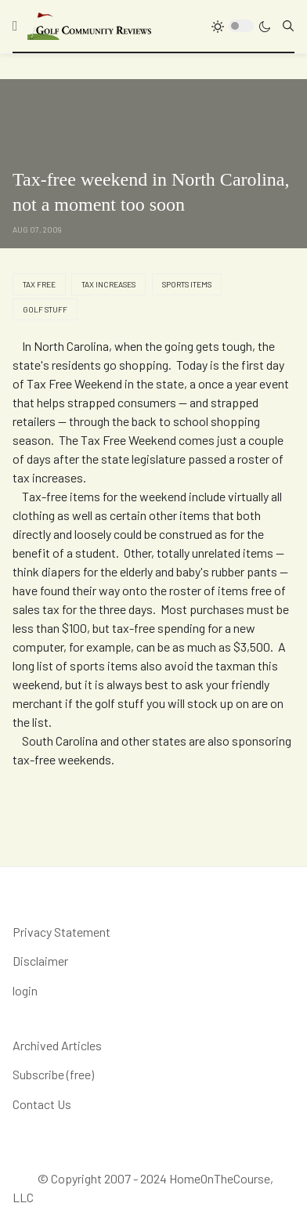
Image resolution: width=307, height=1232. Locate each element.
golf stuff (45, 309)
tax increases (108, 284)
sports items (186, 284)
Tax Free (39, 284)
